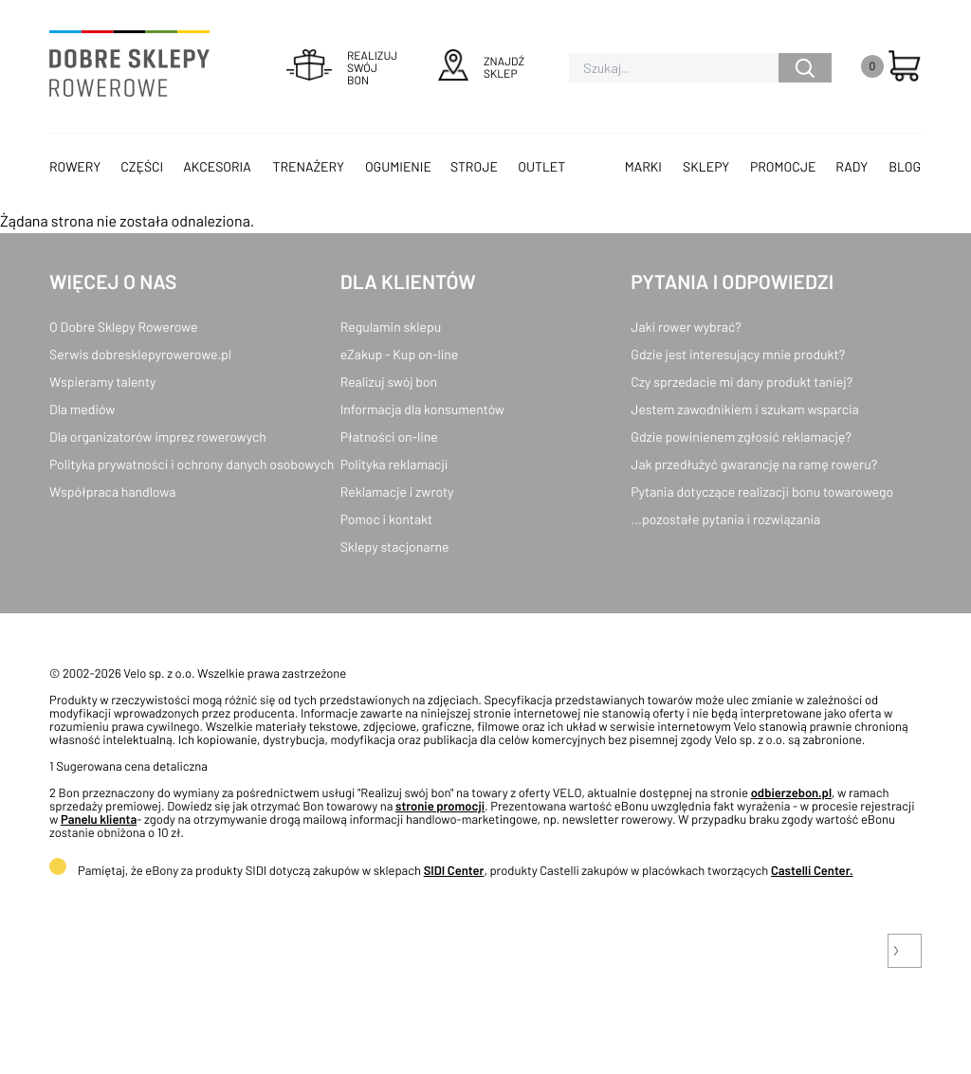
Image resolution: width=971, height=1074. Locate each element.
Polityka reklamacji (394, 464)
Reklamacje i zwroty (397, 491)
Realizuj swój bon (388, 381)
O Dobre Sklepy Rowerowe (123, 327)
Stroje (474, 166)
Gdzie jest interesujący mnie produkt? (738, 354)
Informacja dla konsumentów (422, 409)
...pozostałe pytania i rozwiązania (725, 519)
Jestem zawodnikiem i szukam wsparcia (744, 409)
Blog (905, 166)
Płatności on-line (389, 436)
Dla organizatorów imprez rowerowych (157, 436)
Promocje (783, 166)
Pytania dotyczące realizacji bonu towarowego (762, 491)
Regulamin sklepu (391, 327)
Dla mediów (82, 409)
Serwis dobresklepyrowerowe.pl (140, 354)
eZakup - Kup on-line (399, 354)
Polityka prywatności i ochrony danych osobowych (191, 464)
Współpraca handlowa (112, 491)
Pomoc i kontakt (386, 519)
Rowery (75, 166)
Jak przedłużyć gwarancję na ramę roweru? (754, 464)
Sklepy (706, 166)
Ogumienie (398, 166)
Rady (851, 166)
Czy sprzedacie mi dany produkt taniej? (741, 381)
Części (141, 166)
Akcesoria (216, 166)
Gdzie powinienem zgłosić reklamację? (741, 436)
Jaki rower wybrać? (686, 327)
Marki (643, 166)
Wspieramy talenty (102, 381)
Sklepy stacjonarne (394, 546)
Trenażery (307, 166)
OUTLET (541, 166)
